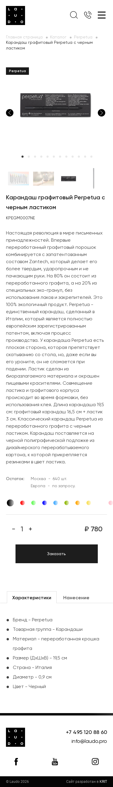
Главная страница (24, 37)
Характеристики (31, 598)
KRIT (103, 782)
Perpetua (83, 37)
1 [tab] (22, 157)
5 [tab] (48, 157)
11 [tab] (85, 157)
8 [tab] (66, 157)
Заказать (56, 554)
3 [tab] (35, 157)
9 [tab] (73, 157)
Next (101, 113)
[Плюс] (30, 529)
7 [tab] (60, 157)
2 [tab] (29, 157)
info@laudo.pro (89, 741)
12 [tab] (91, 157)
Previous (9, 113)
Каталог (58, 37)
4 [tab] (41, 157)
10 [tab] (79, 157)
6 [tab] (54, 157)
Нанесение (76, 598)
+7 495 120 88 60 (86, 732)
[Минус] (13, 529)
